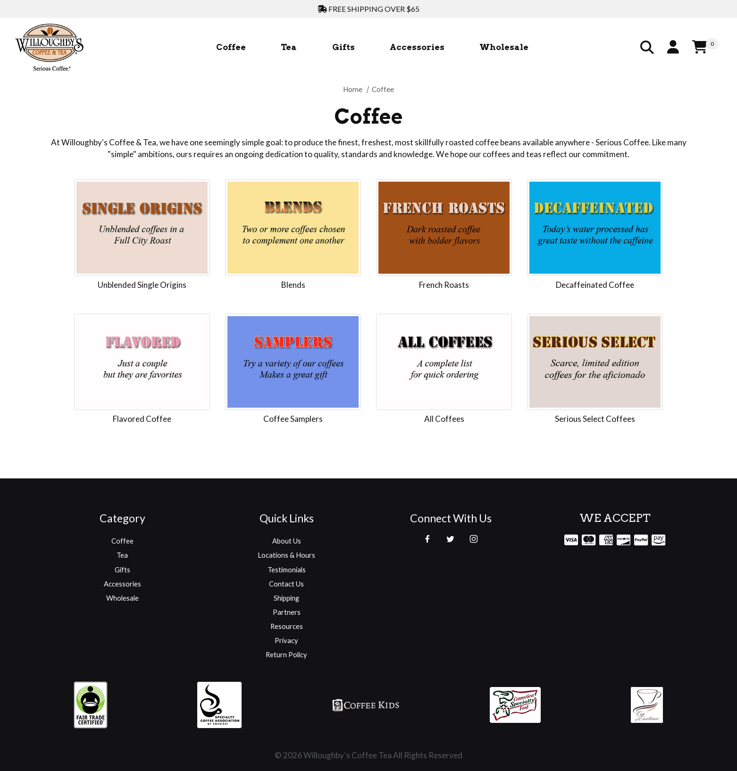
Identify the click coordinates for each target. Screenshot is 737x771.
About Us (286, 540)
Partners (287, 612)
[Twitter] (450, 538)
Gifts (122, 569)
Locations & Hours (286, 555)
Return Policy (286, 654)
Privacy (286, 640)
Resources (286, 626)
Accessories (122, 583)
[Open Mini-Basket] (705, 47)
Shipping (286, 598)
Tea (122, 555)
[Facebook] (427, 538)
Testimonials (287, 569)
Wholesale (122, 598)
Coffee (122, 540)
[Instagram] (474, 538)
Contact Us (286, 583)
